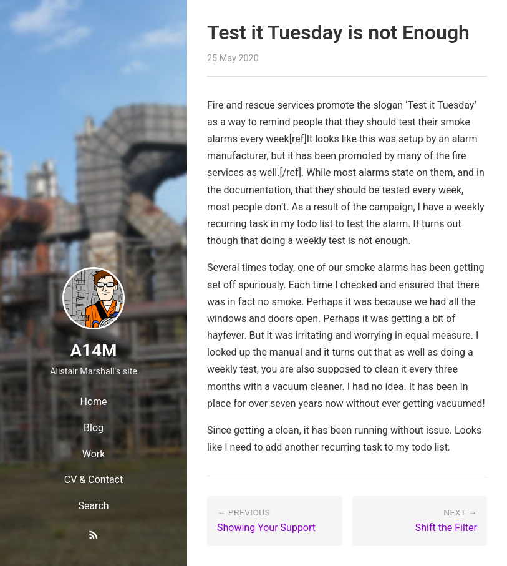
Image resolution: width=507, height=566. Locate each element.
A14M (93, 350)
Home (93, 401)
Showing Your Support (266, 528)
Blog (94, 428)
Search (93, 506)
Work (93, 454)
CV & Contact (93, 479)
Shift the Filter (446, 528)
